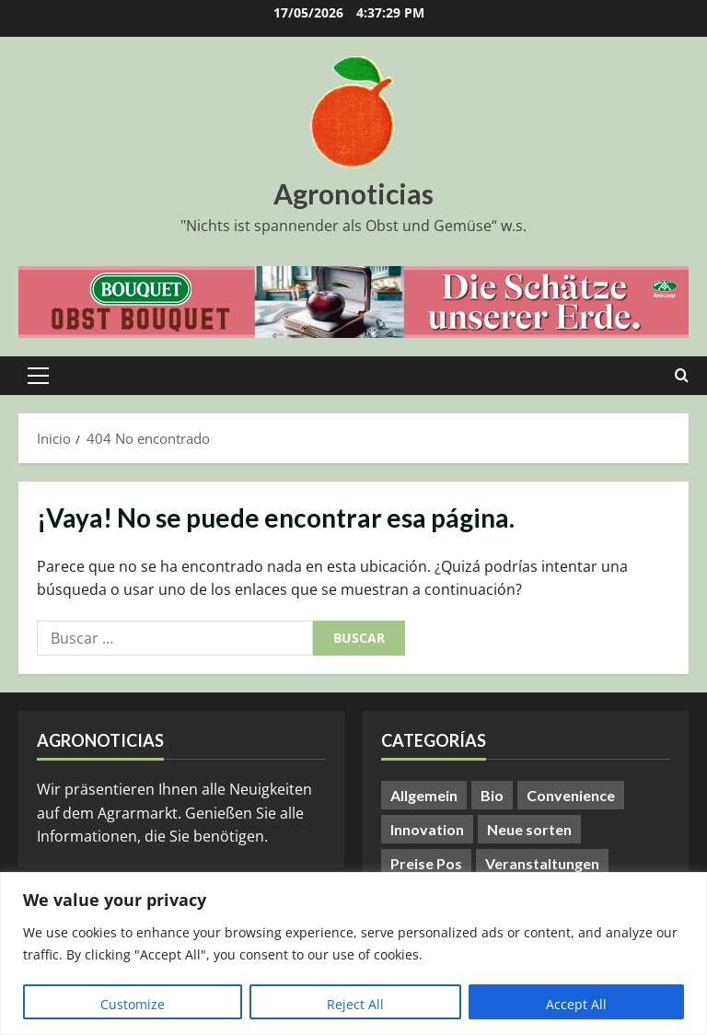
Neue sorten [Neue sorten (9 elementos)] (529, 829)
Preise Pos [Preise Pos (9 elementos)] (426, 863)
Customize (132, 1004)
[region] (353, 953)
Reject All (355, 1004)
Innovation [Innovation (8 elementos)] (427, 829)
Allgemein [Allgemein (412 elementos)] (424, 795)
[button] (38, 375)
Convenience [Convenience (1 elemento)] (571, 795)
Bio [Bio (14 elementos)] (492, 795)
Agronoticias (353, 193)
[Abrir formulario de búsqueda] (682, 375)
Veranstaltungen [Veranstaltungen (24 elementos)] (542, 863)
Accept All (576, 1004)
